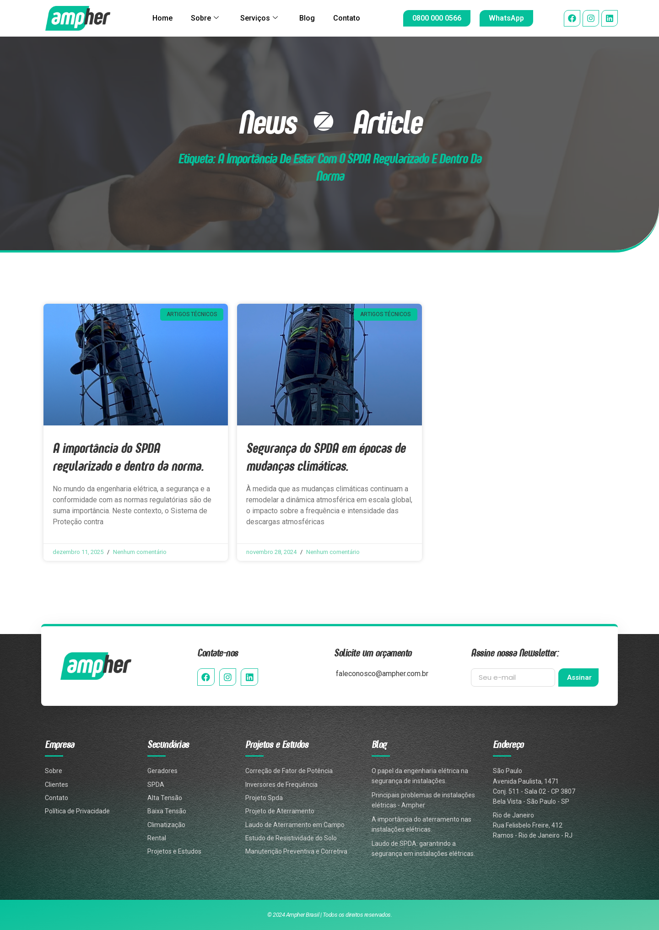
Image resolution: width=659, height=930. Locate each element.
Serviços (259, 18)
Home (156, 18)
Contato (353, 18)
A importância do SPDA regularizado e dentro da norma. (128, 456)
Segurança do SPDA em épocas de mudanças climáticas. (325, 456)
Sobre (202, 18)
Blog (310, 18)
